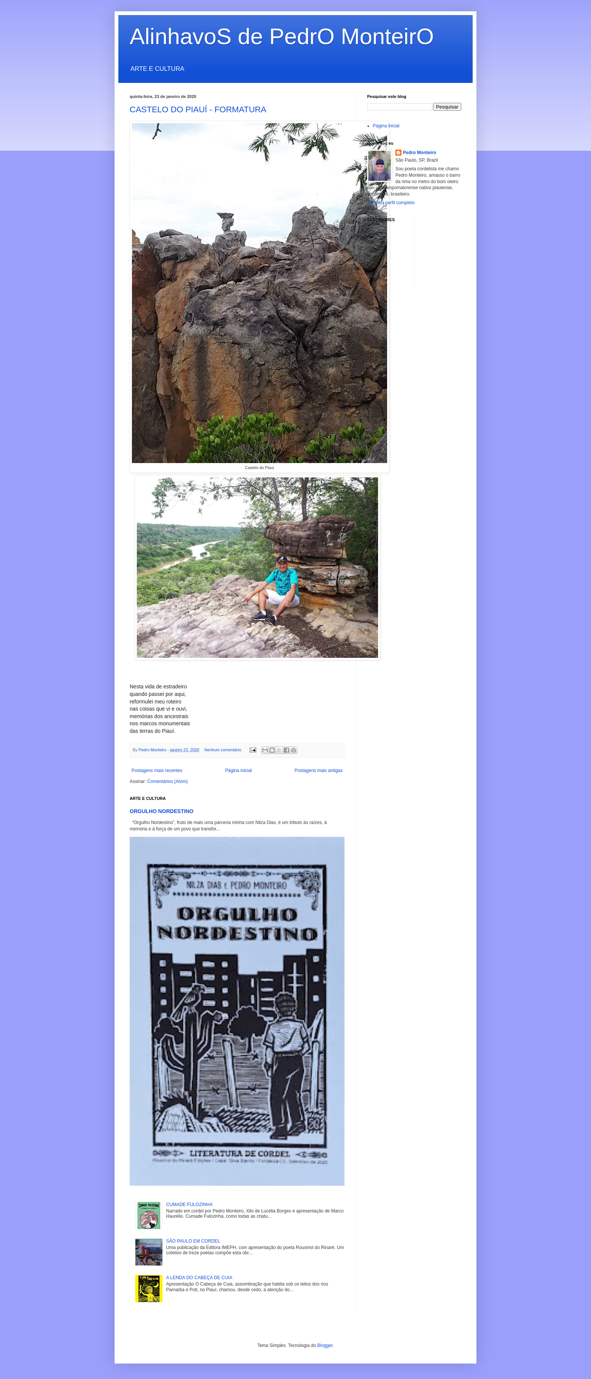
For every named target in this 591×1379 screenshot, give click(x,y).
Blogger (325, 1345)
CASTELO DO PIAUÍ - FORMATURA (198, 109)
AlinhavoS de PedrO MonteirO (282, 36)
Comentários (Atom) (167, 781)
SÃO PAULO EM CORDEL (193, 1241)
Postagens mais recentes (157, 770)
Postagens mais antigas (319, 770)
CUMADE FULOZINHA (189, 1204)
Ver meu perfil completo (391, 202)
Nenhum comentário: (223, 750)
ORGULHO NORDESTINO (161, 811)
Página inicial (238, 770)
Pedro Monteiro (419, 152)
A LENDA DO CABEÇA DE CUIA (199, 1277)
